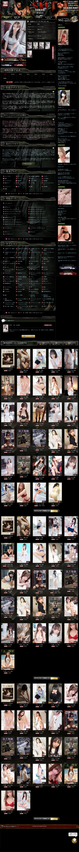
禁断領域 (8, 450)
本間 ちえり (7, 671)
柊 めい (39, 370)
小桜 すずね (70, 370)
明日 (56, 343)
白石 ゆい (54, 397)
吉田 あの (38, 423)
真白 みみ (23, 423)
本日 (43, 343)
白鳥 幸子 (7, 477)
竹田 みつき (70, 397)
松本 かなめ (23, 504)
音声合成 (23, 449)
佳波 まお (70, 477)
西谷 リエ (7, 423)
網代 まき (70, 450)
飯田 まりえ (55, 370)
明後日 (69, 343)
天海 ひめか (7, 564)
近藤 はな (23, 397)
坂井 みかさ (39, 477)
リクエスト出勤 (7, 368)
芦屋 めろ (54, 591)
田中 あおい (7, 504)
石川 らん (70, 423)
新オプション (39, 448)
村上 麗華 (23, 370)
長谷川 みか (7, 397)
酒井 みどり (39, 504)
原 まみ (55, 423)
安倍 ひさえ (55, 450)
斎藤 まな (54, 504)
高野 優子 (38, 397)
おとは (54, 477)
